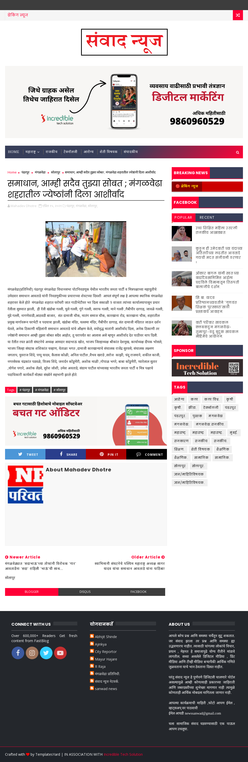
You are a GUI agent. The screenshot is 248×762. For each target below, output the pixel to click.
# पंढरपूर (24, 390)
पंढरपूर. (180, 416)
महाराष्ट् (180, 432)
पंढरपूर (25, 172)
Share (69, 454)
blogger (32, 592)
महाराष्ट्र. (217, 432)
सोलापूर (55, 172)
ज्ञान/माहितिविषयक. (189, 482)
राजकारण (181, 441)
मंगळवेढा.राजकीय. (210, 424)
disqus (85, 592)
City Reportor (106, 651)
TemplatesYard (47, 754)
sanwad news (106, 688)
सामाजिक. (222, 457)
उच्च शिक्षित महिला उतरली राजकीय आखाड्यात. (217, 230)
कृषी (229, 399)
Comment (149, 454)
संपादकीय (131, 152)
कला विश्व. (212, 399)
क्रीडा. (192, 407)
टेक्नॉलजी (71, 152)
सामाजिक (201, 457)
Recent (207, 217)
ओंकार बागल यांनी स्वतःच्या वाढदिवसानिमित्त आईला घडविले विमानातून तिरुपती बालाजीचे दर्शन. (217, 280)
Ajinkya (101, 644)
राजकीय (52, 152)
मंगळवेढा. (182, 424)
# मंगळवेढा (41, 390)
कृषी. (178, 407)
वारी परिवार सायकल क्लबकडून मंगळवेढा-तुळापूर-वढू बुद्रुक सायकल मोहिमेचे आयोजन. (217, 329)
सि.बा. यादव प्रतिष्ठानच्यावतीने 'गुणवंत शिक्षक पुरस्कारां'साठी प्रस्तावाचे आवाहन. (216, 304)
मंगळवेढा (40, 172)
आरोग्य (89, 152)
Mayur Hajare (106, 659)
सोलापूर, (93, 206)
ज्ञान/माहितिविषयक (189, 474)
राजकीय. (221, 441)
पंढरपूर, (70, 206)
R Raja (100, 666)
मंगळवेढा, (81, 206)
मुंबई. (234, 432)
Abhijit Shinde (106, 636)
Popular (183, 217)
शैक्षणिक (222, 449)
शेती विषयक (109, 152)
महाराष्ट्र (31, 152)
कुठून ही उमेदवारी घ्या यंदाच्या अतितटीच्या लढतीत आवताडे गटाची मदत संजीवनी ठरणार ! (219, 255)
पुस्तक (198, 416)
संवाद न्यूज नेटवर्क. (107, 681)
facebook (138, 592)
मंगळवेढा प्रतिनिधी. (107, 673)
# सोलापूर (59, 390)
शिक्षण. (179, 449)
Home (13, 152)
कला (194, 399)
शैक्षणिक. (181, 457)
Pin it (109, 454)
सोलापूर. (198, 466)
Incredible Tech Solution (123, 754)
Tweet (28, 454)
